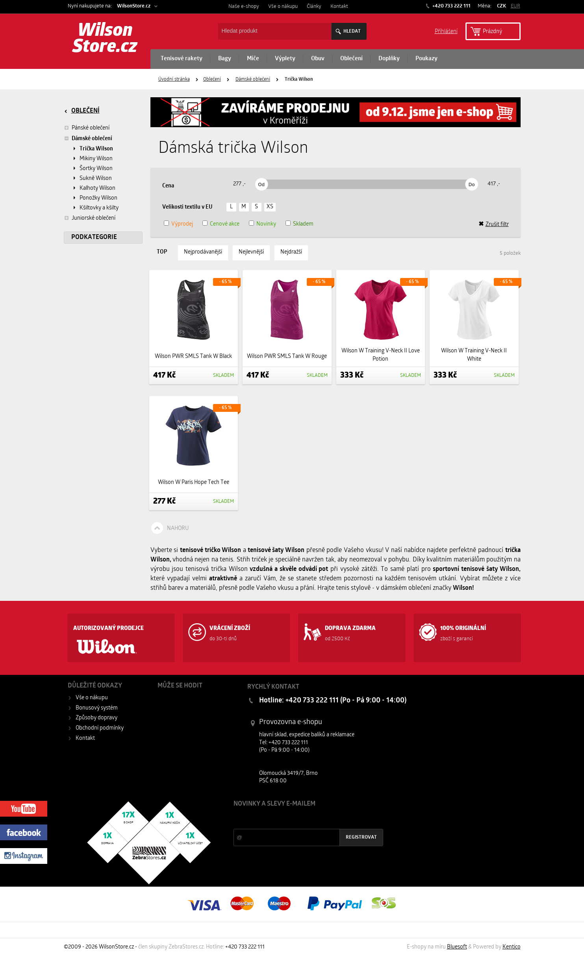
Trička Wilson (96, 149)
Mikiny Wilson (96, 159)
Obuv (317, 59)
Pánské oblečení (86, 128)
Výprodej (182, 224)
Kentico (511, 947)
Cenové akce (224, 224)
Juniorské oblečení (89, 218)
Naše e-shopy (243, 6)
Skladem (303, 224)
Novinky (266, 224)
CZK (501, 6)
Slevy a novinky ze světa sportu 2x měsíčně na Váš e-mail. (301, 819)
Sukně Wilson (96, 179)
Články (314, 6)
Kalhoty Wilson (97, 188)
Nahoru (178, 529)
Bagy (224, 59)
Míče (253, 59)
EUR (515, 6)
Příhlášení (446, 31)
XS (270, 207)
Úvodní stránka (174, 79)
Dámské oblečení (252, 79)
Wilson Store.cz (104, 39)
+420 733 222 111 (451, 6)
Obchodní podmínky (100, 728)
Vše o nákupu (283, 6)
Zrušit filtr (493, 224)
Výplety (285, 59)
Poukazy (426, 59)
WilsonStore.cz (133, 6)
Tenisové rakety (181, 59)
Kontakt (339, 6)
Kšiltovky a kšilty (99, 208)
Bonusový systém (97, 708)
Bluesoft (457, 947)
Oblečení (351, 59)
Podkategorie (94, 237)
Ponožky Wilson (98, 198)
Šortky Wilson (96, 169)
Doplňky (389, 59)
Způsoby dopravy (96, 718)
